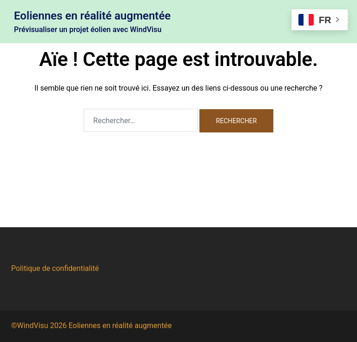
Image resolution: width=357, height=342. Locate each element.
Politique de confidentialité (55, 268)
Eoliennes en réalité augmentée (92, 15)
